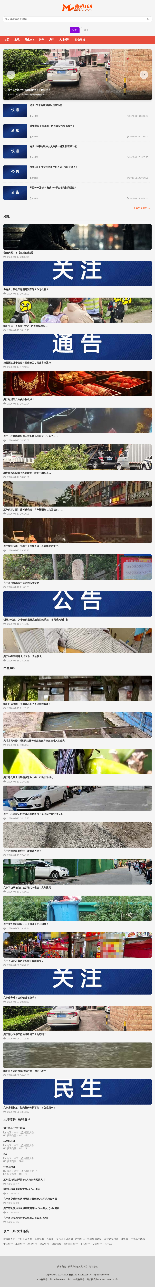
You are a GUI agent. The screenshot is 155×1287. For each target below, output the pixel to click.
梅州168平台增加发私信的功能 (46, 105)
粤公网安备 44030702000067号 (102, 1279)
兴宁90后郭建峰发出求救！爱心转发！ (23, 656)
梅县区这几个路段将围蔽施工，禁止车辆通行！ (28, 362)
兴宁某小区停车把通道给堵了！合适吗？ (24, 1034)
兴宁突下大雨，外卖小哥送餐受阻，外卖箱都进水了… (31, 546)
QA (5, 1154)
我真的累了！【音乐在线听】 (18, 252)
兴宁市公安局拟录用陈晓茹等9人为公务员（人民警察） (32, 1208)
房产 (51, 39)
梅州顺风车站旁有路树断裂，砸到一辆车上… (27, 473)
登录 (74, 30)
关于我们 (61, 1266)
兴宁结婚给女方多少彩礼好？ (18, 399)
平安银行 (85, 1243)
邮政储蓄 (56, 1243)
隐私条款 (93, 1266)
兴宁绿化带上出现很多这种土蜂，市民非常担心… (29, 777)
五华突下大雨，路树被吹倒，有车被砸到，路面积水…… (33, 509)
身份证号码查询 (64, 1239)
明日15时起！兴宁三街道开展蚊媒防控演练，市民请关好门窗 (35, 619)
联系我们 (72, 1266)
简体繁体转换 (94, 1239)
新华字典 (39, 1239)
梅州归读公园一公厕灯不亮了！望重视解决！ (27, 704)
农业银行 (32, 1243)
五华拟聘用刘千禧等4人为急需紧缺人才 (24, 1179)
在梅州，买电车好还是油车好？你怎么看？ (26, 289)
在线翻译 (80, 1239)
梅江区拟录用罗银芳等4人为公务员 (21, 1189)
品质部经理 (9, 1141)
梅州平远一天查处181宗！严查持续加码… (25, 326)
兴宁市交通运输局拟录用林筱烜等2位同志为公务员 (30, 1198)
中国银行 (8, 1243)
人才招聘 (64, 39)
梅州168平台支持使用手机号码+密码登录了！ (54, 167)
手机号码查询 (25, 1239)
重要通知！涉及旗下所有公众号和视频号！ (52, 125)
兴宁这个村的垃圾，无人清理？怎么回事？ (26, 924)
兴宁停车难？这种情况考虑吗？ (20, 997)
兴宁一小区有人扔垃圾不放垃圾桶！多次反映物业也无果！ (34, 814)
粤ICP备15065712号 (60, 1279)
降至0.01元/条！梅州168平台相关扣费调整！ (53, 187)
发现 (17, 39)
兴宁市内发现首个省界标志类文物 (21, 583)
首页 (6, 39)
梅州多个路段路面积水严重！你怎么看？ (24, 1071)
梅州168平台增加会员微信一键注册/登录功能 (53, 146)
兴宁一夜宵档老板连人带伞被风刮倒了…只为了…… (30, 436)
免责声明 (82, 1266)
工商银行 (20, 1243)
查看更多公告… (141, 208)
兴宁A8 (108, 1243)
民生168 (29, 39)
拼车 (41, 39)
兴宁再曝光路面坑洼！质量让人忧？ (22, 850)
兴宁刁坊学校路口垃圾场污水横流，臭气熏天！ (28, 887)
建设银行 (44, 1243)
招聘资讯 (24, 1119)
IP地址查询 (9, 1239)
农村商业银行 (71, 1243)
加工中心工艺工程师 (14, 1128)
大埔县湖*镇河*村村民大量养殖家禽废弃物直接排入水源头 (34, 740)
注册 (86, 30)
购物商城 (80, 39)
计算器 (124, 1239)
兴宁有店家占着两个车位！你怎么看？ (23, 961)
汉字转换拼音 (111, 1239)
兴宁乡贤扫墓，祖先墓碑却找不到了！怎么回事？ (29, 1107)
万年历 (50, 1239)
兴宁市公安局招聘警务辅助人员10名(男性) (25, 1217)
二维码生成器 (138, 1239)
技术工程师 (9, 1167)
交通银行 (97, 1243)
